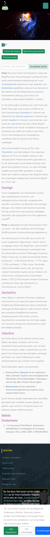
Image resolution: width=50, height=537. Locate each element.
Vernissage (39, 228)
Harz (8, 375)
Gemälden (6, 99)
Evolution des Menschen (13, 473)
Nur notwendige (26, 531)
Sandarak (39, 211)
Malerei (8, 91)
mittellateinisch (13, 196)
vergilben (39, 361)
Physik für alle (9, 484)
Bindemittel (7, 88)
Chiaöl (25, 155)
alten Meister (23, 382)
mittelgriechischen (10, 200)
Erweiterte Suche (38, 66)
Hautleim (13, 120)
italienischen (30, 192)
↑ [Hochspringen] (6, 425)
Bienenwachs (12, 386)
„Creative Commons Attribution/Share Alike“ (21, 499)
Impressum (7, 462)
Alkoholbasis (24, 152)
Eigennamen (26, 242)
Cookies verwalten (11, 457)
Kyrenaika (40, 207)
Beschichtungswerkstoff (34, 51)
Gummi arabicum (25, 116)
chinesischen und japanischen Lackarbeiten (22, 275)
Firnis (5, 494)
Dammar (24, 372)
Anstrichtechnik (9, 84)
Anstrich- (38, 84)
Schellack (25, 112)
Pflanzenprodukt (10, 57)
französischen (35, 225)
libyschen (31, 207)
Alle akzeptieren (11, 531)
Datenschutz (8, 468)
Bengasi (5, 207)
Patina (36, 138)
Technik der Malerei (12, 51)
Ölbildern (29, 99)
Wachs (9, 327)
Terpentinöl (7, 152)
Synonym (24, 138)
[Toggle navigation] (45, 6)
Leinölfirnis (18, 88)
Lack (13, 123)
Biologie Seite (8, 478)
